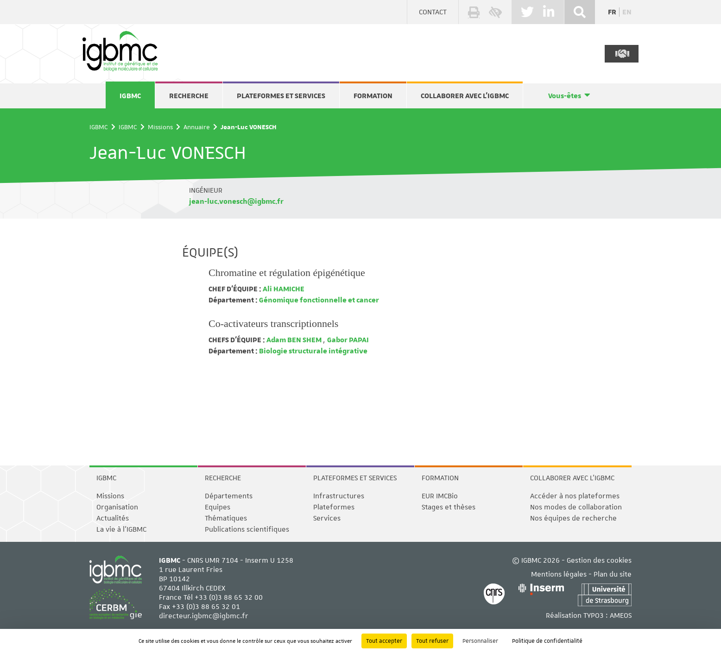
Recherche (189, 95)
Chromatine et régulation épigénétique (287, 272)
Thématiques (226, 518)
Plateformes (333, 507)
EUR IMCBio (440, 496)
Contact (433, 12)
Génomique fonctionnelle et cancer (318, 300)
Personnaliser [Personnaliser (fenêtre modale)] (480, 641)
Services (327, 518)
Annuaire (196, 127)
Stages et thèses (448, 507)
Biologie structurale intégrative (312, 351)
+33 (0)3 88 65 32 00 (229, 597)
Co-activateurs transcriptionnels (273, 323)
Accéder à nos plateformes (575, 496)
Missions (160, 127)
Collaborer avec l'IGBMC (465, 95)
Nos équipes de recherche (573, 518)
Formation (373, 95)
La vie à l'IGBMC (121, 529)
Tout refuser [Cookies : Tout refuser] (432, 641)
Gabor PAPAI (348, 340)
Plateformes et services (281, 95)
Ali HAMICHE (282, 289)
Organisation (117, 507)
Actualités (112, 518)
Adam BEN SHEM (294, 340)
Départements (229, 496)
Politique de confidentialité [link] (547, 641)
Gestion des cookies (599, 560)
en (627, 12)
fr (612, 12)
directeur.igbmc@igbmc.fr (203, 616)
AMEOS (621, 615)
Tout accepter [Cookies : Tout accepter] (384, 641)
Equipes (217, 507)
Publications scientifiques (247, 529)
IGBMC (130, 95)
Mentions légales (559, 574)
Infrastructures (338, 496)
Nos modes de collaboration (576, 507)
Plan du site (613, 574)
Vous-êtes (564, 95)
